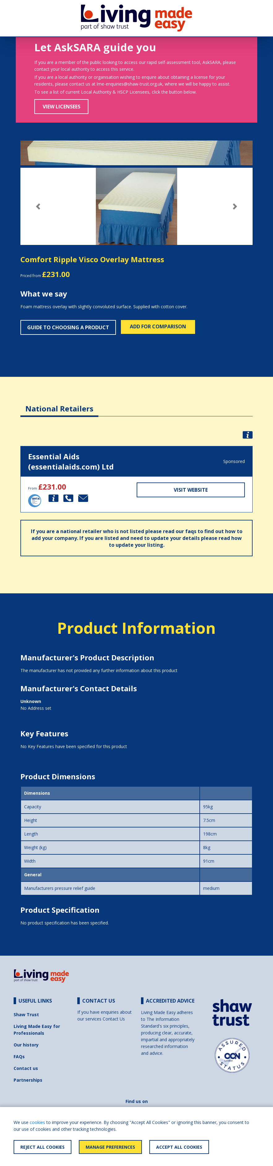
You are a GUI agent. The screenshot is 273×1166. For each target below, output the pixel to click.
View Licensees (61, 106)
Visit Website (191, 489)
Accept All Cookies (179, 1147)
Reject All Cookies (42, 1147)
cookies (37, 1122)
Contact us (26, 1068)
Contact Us (114, 1019)
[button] (37, 206)
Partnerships (28, 1080)
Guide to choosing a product (68, 327)
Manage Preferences (110, 1147)
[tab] (59, 404)
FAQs (19, 1056)
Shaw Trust (26, 1014)
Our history (26, 1045)
